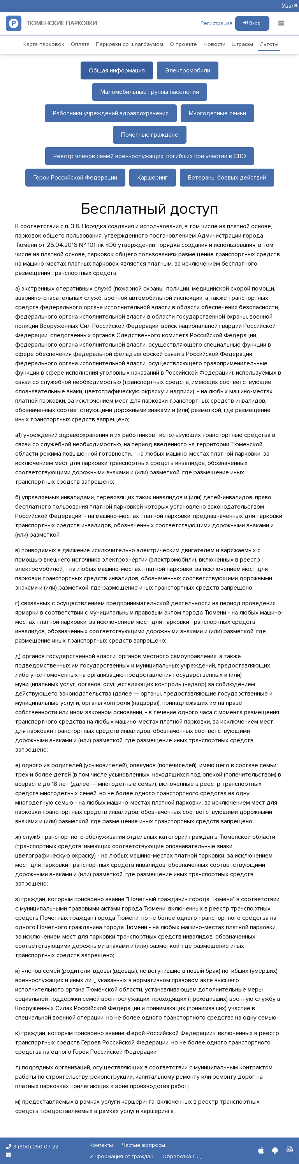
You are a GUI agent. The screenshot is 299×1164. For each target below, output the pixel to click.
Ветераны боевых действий (227, 177)
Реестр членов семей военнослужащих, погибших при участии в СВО (149, 156)
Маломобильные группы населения (149, 92)
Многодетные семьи (217, 113)
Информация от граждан (121, 1156)
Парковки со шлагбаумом (129, 44)
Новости (214, 44)
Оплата (80, 44)
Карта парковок (43, 44)
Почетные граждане (149, 135)
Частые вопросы (143, 1145)
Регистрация (216, 23)
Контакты (101, 1145)
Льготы (269, 44)
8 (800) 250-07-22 (35, 1146)
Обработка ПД (181, 1156)
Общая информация (117, 70)
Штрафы (242, 44)
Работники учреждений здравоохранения (111, 113)
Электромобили (187, 70)
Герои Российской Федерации (75, 177)
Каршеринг (152, 177)
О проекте (183, 44)
